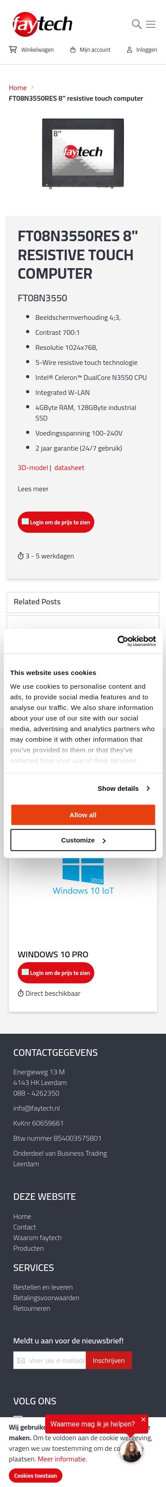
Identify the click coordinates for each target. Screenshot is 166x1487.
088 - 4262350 (36, 1093)
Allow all (83, 814)
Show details (118, 788)
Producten (28, 1248)
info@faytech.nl (36, 1108)
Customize (83, 840)
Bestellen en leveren (43, 1287)
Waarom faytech (37, 1237)
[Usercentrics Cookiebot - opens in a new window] (118, 641)
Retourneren (31, 1308)
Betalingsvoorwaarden (46, 1297)
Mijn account (95, 49)
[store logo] (43, 24)
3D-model (33, 467)
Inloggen (146, 49)
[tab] (83, 602)
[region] (74, 1440)
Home (18, 87)
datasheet (69, 467)
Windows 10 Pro (53, 954)
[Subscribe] (108, 1360)
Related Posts (37, 601)
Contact (24, 1226)
